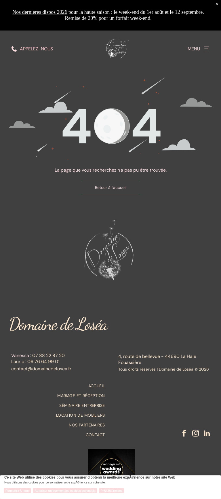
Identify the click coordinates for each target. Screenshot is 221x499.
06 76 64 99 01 (43, 361)
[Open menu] (206, 18)
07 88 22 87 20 (48, 355)
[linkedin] (207, 434)
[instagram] (195, 434)
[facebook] (184, 434)
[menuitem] (58, 386)
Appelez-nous (36, 18)
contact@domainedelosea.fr (41, 369)
